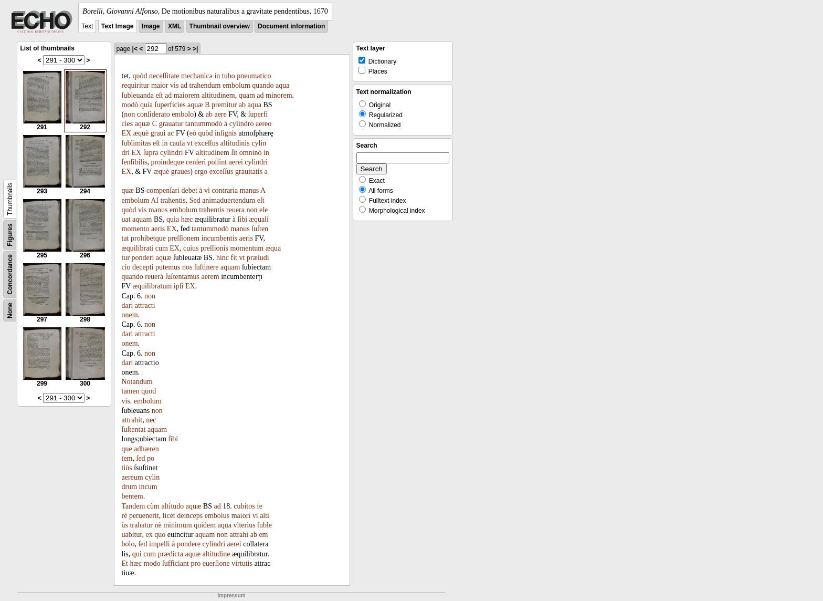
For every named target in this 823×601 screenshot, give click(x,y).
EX (127, 133)
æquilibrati (138, 248)
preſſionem (183, 238)
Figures (10, 234)
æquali (259, 219)
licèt (169, 516)
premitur (224, 105)
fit (234, 258)
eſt (159, 95)
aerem (210, 277)
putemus (167, 267)
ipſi (179, 286)
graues (181, 171)
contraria (225, 190)
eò (192, 133)
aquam (142, 219)
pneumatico (254, 76)
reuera (235, 210)
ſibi (242, 219)
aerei (236, 162)
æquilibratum (152, 286)
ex (149, 534)
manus (249, 190)
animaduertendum (228, 200)
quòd (140, 76)
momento (136, 229)
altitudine (216, 554)
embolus (217, 516)
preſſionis (214, 248)
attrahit (132, 420)
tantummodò (204, 124)
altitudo (173, 506)
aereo (263, 124)
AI (155, 200)
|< (135, 49)
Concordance (10, 274)
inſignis (226, 133)
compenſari (163, 190)
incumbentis (219, 238)
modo (152, 563)
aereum (132, 477)
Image (151, 26)
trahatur (141, 525)
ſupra (151, 153)
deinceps (190, 516)
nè (157, 525)
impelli (159, 544)
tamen (131, 391)
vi (207, 190)
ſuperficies (170, 105)
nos (187, 267)
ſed (140, 458)
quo (159, 534)
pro (196, 563)
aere (220, 114)
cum (161, 248)
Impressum (231, 595)
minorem (279, 95)
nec (151, 420)
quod (148, 391)
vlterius (245, 525)
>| (195, 49)
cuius (191, 248)
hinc (222, 258)
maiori (241, 516)
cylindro (241, 124)
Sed (195, 200)
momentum (246, 248)
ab (242, 105)
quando (262, 85)
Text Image (117, 26)
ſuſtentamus (182, 277)
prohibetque (148, 238)
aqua (282, 85)
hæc (187, 219)
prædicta (170, 554)
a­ (266, 171)
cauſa (177, 143)
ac (170, 133)
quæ (128, 190)
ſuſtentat (134, 429)
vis (174, 85)
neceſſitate (164, 76)
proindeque (167, 162)
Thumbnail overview (219, 26)
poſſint (217, 162)
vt (190, 143)
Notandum (137, 382)
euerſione (216, 563)
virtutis (241, 563)
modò (130, 105)
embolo (183, 114)
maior (159, 85)
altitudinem (218, 95)
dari (127, 305)
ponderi (143, 258)
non (129, 114)
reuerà (154, 277)
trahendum (205, 85)
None (10, 310)
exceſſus (206, 143)
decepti (142, 267)
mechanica (197, 76)
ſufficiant (175, 563)
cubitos (244, 506)
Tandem (133, 506)
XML (174, 26)
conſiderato (153, 114)
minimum (177, 525)
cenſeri (196, 162)
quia (146, 105)
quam (247, 95)
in (217, 76)
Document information (291, 26)
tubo (228, 76)
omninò (250, 153)
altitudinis (235, 143)
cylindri (171, 153)
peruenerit (144, 516)
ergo (201, 171)
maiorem (187, 95)
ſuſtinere (206, 267)
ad (184, 85)
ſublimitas (136, 143)
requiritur (136, 85)
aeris (158, 229)
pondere (189, 544)
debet (189, 190)
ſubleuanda (138, 95)
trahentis (172, 200)
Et (125, 563)
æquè (141, 133)
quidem (205, 525)
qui (137, 554)
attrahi (238, 534)
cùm (153, 506)
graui (158, 133)
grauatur (171, 124)
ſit (234, 153)
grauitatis (248, 171)
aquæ (195, 105)
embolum (236, 85)
